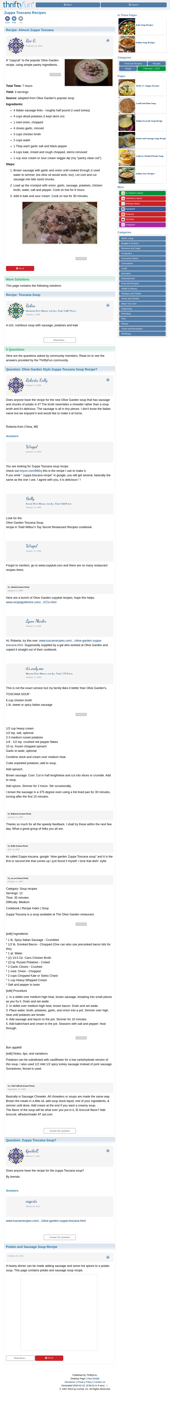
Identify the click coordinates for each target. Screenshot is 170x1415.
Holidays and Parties (131, 293)
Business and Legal (130, 248)
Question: (51, 369)
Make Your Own (129, 303)
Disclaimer (70, 1382)
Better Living (127, 238)
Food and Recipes (133, 63)
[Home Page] (18, 1)
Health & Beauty (129, 288)
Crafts (124, 268)
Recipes (157, 63)
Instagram (128, 225)
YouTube (127, 219)
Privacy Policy (84, 1382)
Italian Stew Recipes (145, 173)
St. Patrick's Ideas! (132, 193)
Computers (126, 253)
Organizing (126, 308)
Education (126, 273)
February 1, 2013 (151, 68)
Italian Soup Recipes (145, 42)
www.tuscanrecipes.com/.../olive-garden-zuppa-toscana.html (46, 1220)
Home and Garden (130, 298)
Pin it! (20, 268)
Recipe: (30, 30)
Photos (124, 323)
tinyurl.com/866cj (31, 470)
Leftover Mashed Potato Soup (150, 156)
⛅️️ (107, 1385)
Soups (128, 68)
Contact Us (99, 1382)
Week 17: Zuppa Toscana (147, 86)
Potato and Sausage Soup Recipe (151, 138)
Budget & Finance (129, 243)
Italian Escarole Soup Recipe (149, 121)
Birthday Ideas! (130, 203)
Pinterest (127, 214)
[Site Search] (134, 4)
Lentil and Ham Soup (146, 103)
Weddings (126, 333)
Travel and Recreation (131, 328)
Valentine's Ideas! (131, 198)
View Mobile (93, 1378)
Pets (123, 318)
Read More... (20, 1358)
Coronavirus (127, 263)
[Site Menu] (68, 4)
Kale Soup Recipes (144, 25)
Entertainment (128, 278)
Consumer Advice (129, 258)
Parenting (126, 313)
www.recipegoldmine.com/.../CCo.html (31, 602)
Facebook (128, 209)
